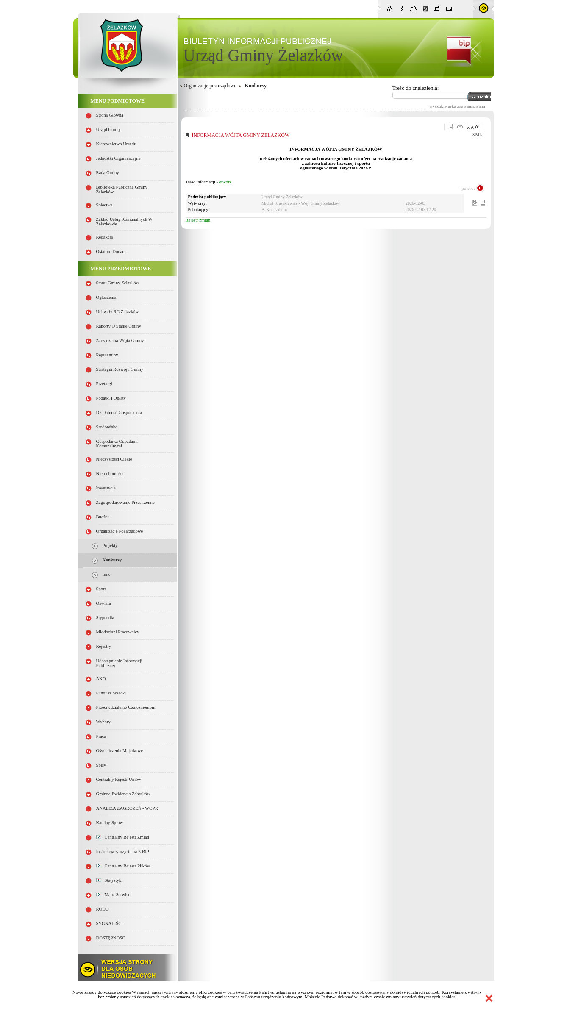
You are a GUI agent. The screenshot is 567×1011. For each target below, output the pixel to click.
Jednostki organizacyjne (118, 158)
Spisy (101, 765)
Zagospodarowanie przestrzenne (125, 502)
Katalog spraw (109, 822)
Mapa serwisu (113, 894)
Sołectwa (104, 205)
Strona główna (109, 115)
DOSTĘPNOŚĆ (110, 938)
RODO (102, 909)
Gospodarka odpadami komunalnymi (117, 443)
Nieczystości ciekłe (114, 459)
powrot (468, 188)
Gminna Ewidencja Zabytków (123, 794)
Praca (101, 736)
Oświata (103, 603)
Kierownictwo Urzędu (116, 144)
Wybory (103, 721)
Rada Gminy (107, 172)
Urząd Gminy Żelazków (263, 55)
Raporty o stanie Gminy (118, 326)
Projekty (110, 545)
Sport (101, 588)
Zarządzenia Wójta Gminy (120, 340)
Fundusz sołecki (111, 693)
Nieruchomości (110, 473)
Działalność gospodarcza (119, 412)
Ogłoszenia (106, 297)
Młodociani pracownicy (117, 632)
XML (477, 134)
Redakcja (104, 237)
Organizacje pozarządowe (119, 531)
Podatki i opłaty (111, 398)
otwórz (225, 182)
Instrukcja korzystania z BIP (122, 851)
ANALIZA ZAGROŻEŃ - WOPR (127, 808)
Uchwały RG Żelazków (117, 311)
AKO (101, 678)
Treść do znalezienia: (415, 88)
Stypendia (105, 617)
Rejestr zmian (198, 220)
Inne (107, 574)
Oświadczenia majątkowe (119, 750)
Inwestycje (106, 488)
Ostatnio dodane (111, 251)
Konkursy (112, 560)
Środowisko (107, 427)
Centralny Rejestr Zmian (122, 837)
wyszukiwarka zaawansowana (457, 105)
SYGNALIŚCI (109, 923)
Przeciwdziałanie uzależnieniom (126, 707)
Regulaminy (107, 355)
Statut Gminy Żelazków (117, 283)
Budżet (102, 516)
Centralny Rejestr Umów (119, 779)
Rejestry (103, 646)
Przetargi (104, 383)
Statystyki (109, 880)
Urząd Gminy (108, 129)
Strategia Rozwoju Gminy (119, 369)
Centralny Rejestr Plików (123, 866)
